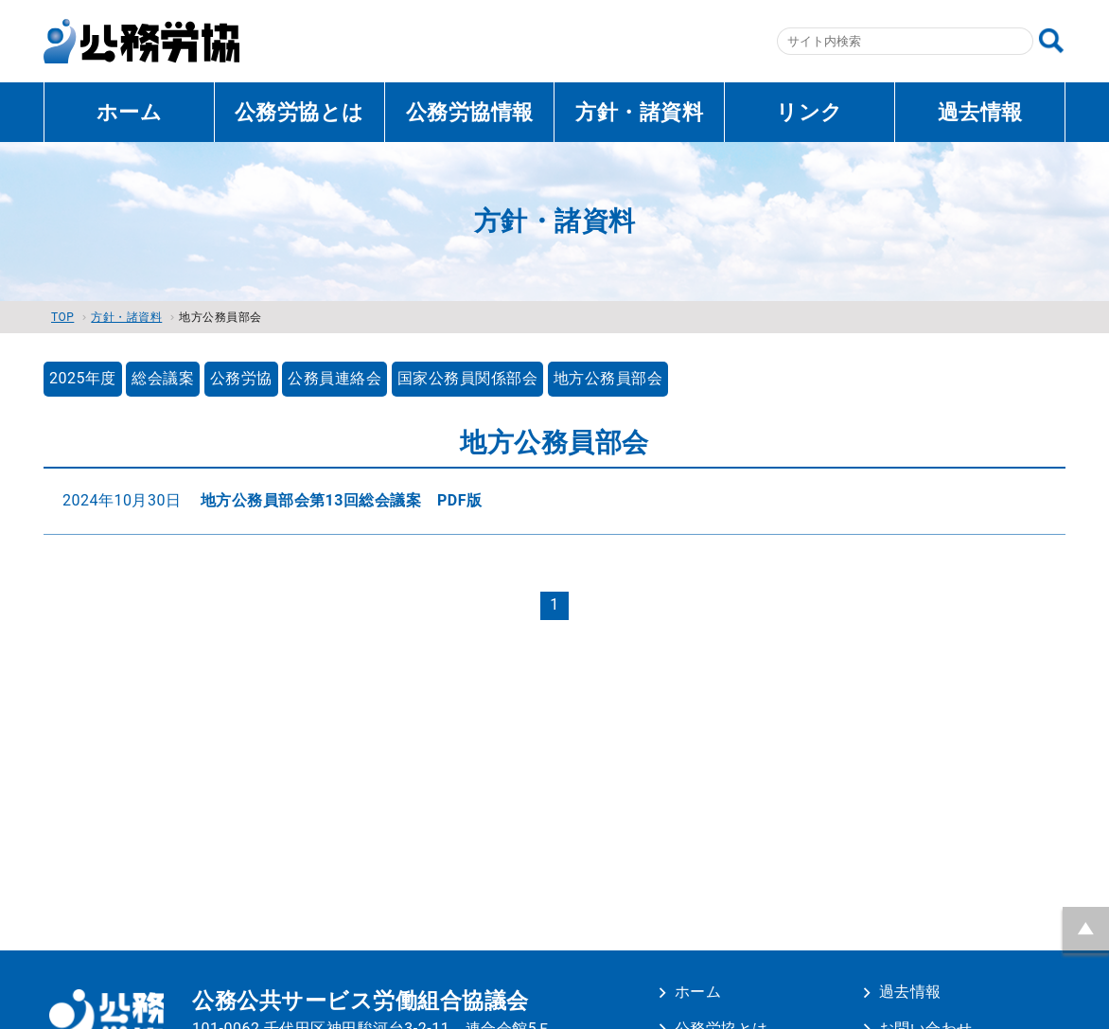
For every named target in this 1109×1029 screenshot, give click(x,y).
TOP (62, 317)
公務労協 (241, 378)
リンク (809, 112)
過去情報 (980, 112)
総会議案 (163, 378)
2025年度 (82, 378)
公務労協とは (299, 112)
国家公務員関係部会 (467, 378)
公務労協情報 (470, 112)
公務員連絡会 (334, 378)
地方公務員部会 (608, 378)
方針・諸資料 (639, 112)
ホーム (130, 112)
